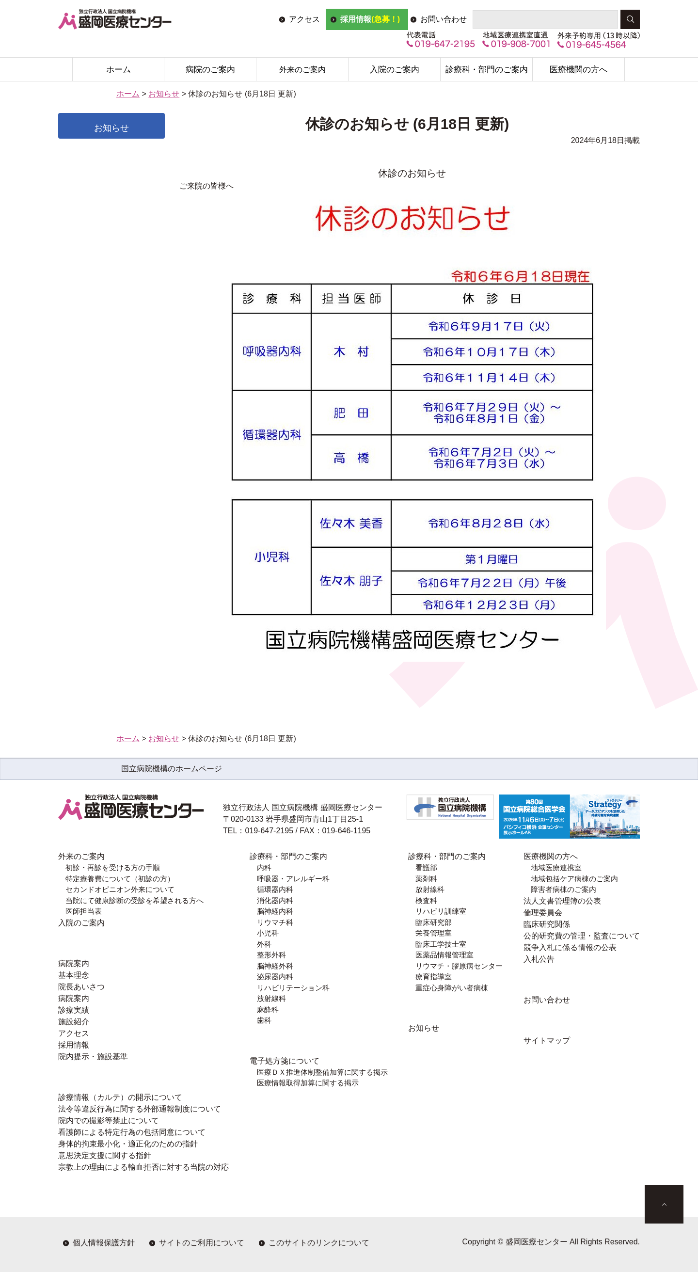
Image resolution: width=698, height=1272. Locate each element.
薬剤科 (426, 878)
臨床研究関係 (547, 924)
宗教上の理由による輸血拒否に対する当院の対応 (143, 1167)
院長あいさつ (81, 987)
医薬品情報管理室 (444, 955)
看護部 (426, 867)
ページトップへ (664, 1204)
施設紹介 (73, 1022)
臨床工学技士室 (440, 944)
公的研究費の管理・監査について (582, 936)
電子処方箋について (284, 1061)
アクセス (304, 19)
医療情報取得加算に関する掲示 (308, 1083)
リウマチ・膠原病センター (459, 966)
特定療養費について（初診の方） (119, 878)
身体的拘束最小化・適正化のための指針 (128, 1144)
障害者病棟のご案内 (563, 889)
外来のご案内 (302, 69)
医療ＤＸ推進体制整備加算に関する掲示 (322, 1072)
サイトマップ (547, 1040)
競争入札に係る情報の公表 (570, 947)
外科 (264, 944)
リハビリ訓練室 (440, 911)
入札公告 (539, 959)
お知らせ (163, 94)
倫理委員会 (543, 912)
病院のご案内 (210, 69)
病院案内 (73, 963)
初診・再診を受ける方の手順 (112, 867)
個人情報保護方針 (104, 1243)
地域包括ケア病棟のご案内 (574, 878)
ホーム (118, 69)
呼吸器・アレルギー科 (293, 878)
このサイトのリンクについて (319, 1243)
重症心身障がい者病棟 (451, 988)
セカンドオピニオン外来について (119, 889)
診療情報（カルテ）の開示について (120, 1097)
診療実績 (73, 1010)
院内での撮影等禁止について (108, 1120)
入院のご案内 (394, 69)
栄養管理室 (433, 933)
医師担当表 (83, 911)
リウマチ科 (275, 922)
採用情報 (370, 19)
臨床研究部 (433, 922)
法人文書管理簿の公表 (562, 901)
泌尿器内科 (275, 976)
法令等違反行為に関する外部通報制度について (139, 1109)
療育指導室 (433, 976)
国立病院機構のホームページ (171, 768)
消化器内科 (275, 900)
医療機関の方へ (578, 69)
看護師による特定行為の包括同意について (132, 1132)
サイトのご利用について (201, 1243)
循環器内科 (275, 889)
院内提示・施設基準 (93, 1056)
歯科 (264, 1020)
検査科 (426, 900)
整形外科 (271, 955)
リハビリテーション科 (293, 988)
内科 (264, 867)
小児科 (268, 933)
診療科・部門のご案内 (486, 69)
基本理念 (73, 975)
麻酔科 (268, 1009)
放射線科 (271, 998)
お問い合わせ (443, 19)
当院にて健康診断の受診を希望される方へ (134, 900)
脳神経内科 (275, 911)
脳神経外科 (275, 966)
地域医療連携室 (556, 867)
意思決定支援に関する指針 (104, 1155)
